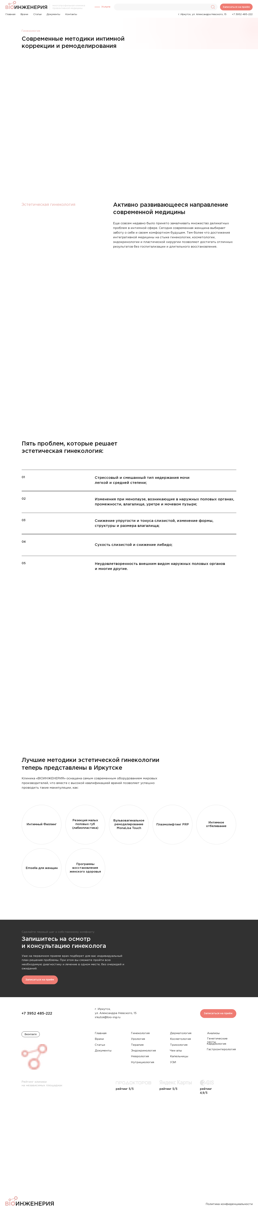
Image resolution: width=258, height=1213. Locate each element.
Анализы (213, 1033)
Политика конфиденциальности (229, 1204)
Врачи (99, 1039)
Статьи (100, 1045)
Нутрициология (142, 1062)
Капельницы (179, 1056)
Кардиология (216, 1044)
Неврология (140, 1056)
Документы (103, 1050)
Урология (138, 1039)
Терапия (137, 1045)
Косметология (180, 1039)
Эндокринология (143, 1050)
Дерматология (180, 1033)
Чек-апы (176, 1050)
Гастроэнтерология (221, 1049)
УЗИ (173, 1062)
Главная (100, 1033)
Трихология (178, 1045)
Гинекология (140, 1033)
